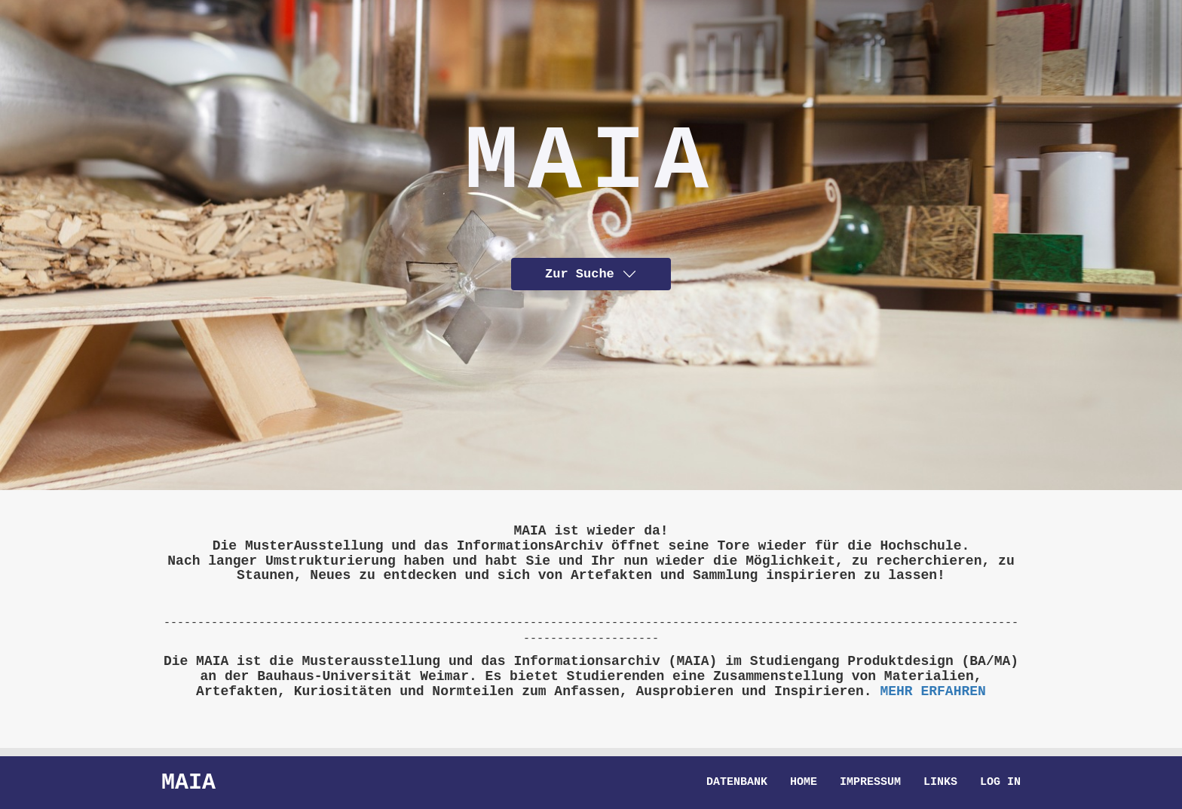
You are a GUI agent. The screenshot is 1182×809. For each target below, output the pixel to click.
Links (940, 782)
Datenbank (736, 782)
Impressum (870, 782)
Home (803, 782)
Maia (188, 782)
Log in (1000, 782)
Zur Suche (591, 273)
